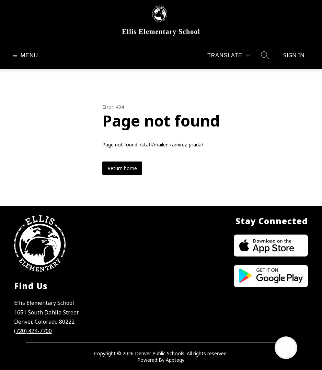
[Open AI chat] (286, 347)
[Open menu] (24, 55)
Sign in (293, 55)
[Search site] (265, 55)
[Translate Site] (229, 55)
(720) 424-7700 (33, 331)
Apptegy (175, 360)
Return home (122, 168)
